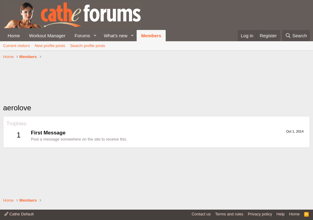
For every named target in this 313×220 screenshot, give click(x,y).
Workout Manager (47, 35)
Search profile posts (87, 45)
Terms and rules (229, 214)
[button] (95, 35)
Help (281, 214)
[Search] (296, 35)
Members (151, 35)
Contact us (201, 214)
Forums (82, 35)
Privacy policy (260, 214)
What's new (115, 35)
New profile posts (50, 45)
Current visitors (16, 45)
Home (14, 35)
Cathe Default (19, 214)
